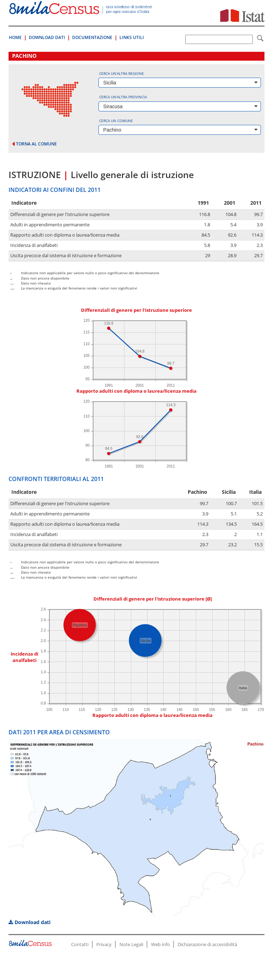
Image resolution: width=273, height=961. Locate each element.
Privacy (104, 944)
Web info (160, 944)
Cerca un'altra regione (121, 73)
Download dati (29, 922)
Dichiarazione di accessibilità (207, 944)
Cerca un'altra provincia (123, 96)
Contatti (80, 944)
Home (15, 37)
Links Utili (131, 37)
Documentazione (92, 37)
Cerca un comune (116, 120)
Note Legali (131, 944)
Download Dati (47, 37)
